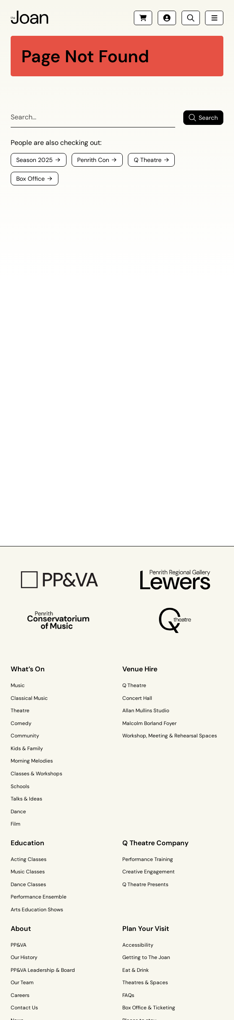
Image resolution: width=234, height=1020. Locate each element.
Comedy (21, 723)
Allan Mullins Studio (145, 710)
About (21, 928)
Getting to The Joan (146, 957)
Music (18, 685)
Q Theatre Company (155, 842)
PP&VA (18, 945)
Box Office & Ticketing (148, 1007)
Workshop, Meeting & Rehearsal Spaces (169, 735)
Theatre (20, 710)
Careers (20, 995)
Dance (18, 811)
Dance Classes (28, 884)
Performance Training (147, 859)
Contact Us (24, 1007)
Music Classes (28, 871)
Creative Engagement (148, 871)
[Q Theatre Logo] (175, 620)
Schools (20, 786)
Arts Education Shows (37, 909)
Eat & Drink (135, 970)
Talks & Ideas (26, 798)
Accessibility (137, 945)
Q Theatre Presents (145, 884)
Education (27, 842)
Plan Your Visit (145, 928)
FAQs (128, 995)
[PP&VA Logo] (59, 579)
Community (25, 735)
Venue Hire (139, 669)
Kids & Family (27, 748)
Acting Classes (28, 859)
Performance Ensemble (38, 896)
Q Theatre (134, 685)
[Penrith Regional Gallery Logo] (175, 579)
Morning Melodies (32, 760)
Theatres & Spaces (145, 982)
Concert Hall (137, 698)
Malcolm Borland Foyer (149, 723)
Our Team (22, 982)
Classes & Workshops (36, 773)
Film (15, 824)
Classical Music (29, 698)
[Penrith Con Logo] (59, 620)
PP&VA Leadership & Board (43, 970)
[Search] (93, 117)
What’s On (28, 669)
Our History (24, 957)
